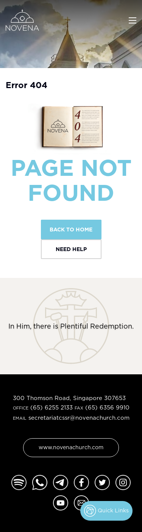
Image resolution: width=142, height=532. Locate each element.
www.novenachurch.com (71, 447)
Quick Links (106, 511)
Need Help (71, 249)
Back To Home (71, 229)
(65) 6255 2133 (51, 407)
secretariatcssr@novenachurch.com (79, 417)
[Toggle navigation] (132, 19)
